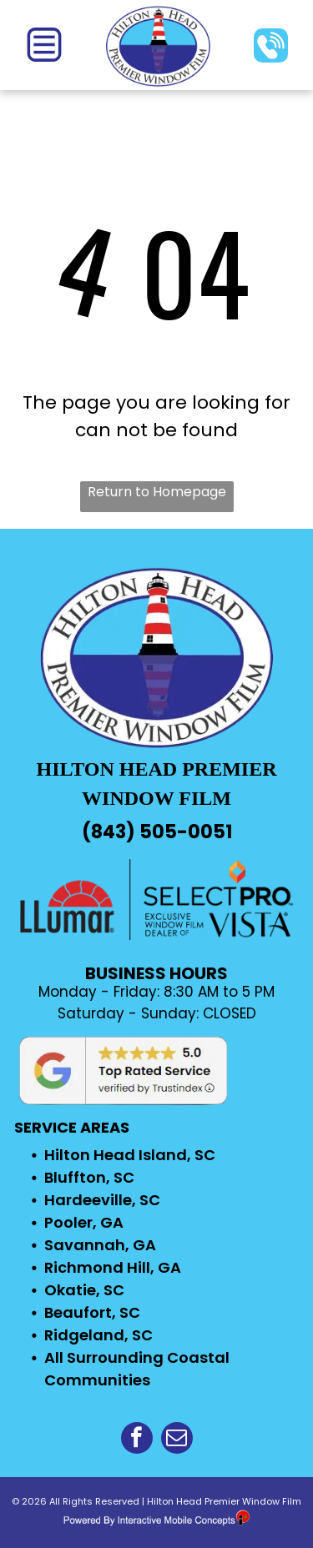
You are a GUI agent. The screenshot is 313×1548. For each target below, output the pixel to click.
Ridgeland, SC (98, 1334)
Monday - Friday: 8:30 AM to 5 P (150, 992)
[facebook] (137, 1440)
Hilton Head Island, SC (129, 1154)
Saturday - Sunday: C (136, 1013)
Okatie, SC (84, 1289)
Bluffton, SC (89, 1177)
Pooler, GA (84, 1222)
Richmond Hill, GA (112, 1267)
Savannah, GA (100, 1244)
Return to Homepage (157, 491)
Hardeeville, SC (102, 1199)
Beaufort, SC (92, 1312)
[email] (177, 1440)
